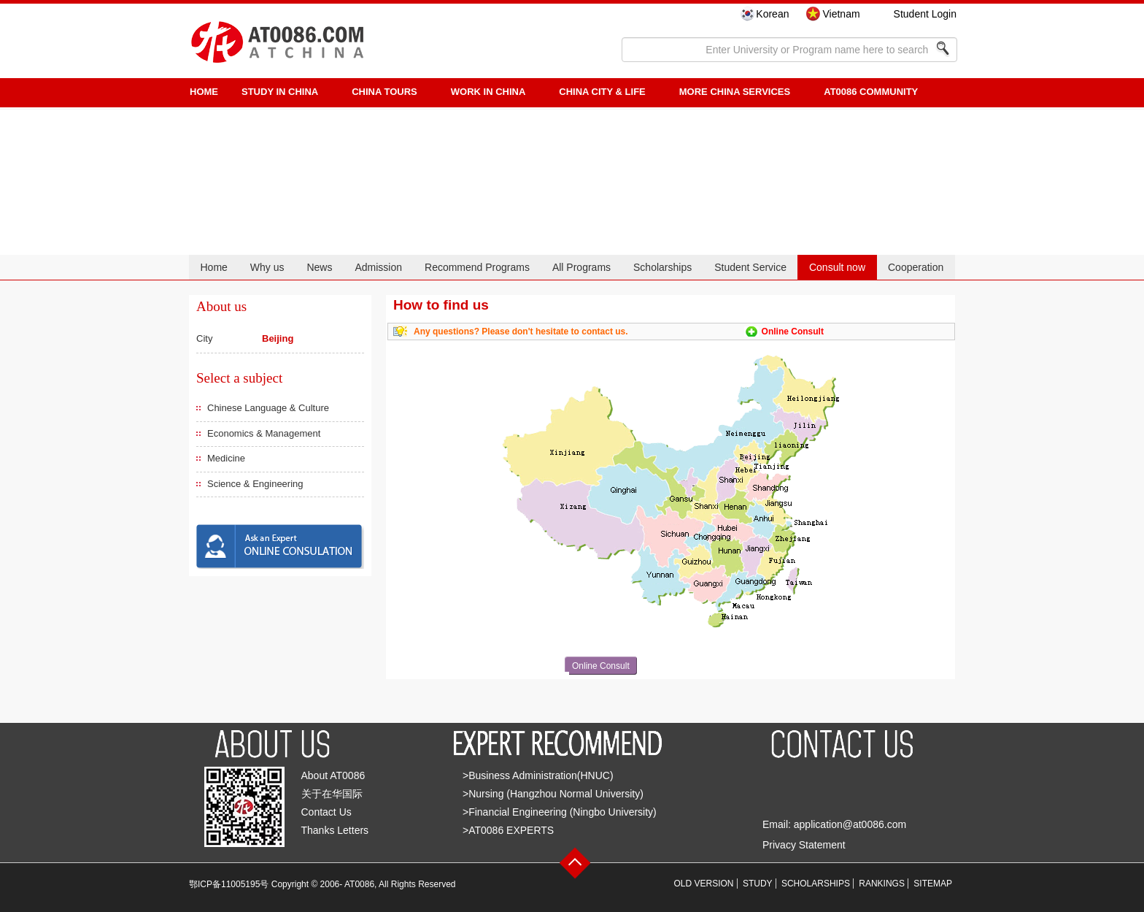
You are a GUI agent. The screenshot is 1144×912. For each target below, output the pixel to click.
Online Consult (793, 331)
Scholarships (662, 267)
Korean (772, 14)
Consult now (837, 267)
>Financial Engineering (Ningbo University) (560, 812)
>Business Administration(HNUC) (538, 775)
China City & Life (602, 91)
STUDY (758, 883)
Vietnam (840, 14)
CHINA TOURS (384, 91)
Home (213, 267)
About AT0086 (333, 775)
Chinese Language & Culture (268, 407)
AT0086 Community (871, 91)
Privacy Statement (804, 845)
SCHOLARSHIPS (815, 883)
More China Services (734, 91)
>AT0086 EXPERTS (508, 830)
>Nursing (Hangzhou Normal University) (553, 794)
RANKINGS (882, 883)
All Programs (581, 267)
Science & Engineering (255, 483)
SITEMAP (932, 883)
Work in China (488, 91)
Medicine (226, 458)
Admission (378, 267)
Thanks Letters (335, 830)
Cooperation (915, 267)
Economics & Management (263, 433)
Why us (267, 267)
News (319, 267)
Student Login (925, 14)
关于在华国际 (332, 794)
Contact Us (326, 812)
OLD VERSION (704, 883)
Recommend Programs (477, 267)
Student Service (750, 267)
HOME (204, 91)
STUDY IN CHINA (279, 91)
